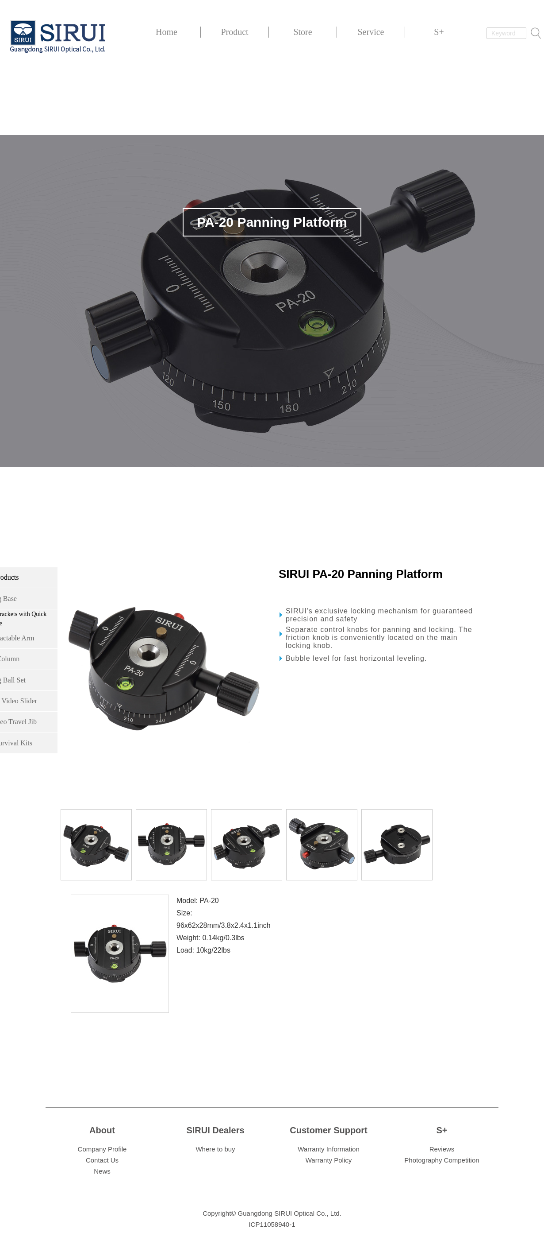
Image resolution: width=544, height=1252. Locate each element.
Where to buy (215, 1149)
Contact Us (102, 1160)
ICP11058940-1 (272, 1224)
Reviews (442, 1149)
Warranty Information (329, 1149)
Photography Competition (441, 1160)
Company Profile (102, 1149)
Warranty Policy (329, 1160)
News (102, 1171)
